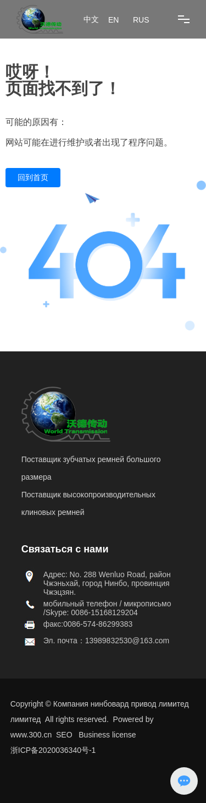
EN (113, 19)
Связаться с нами (65, 549)
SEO (64, 734)
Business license (107, 734)
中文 (91, 19)
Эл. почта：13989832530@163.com (106, 640)
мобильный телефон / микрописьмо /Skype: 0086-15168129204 (107, 608)
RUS (141, 19)
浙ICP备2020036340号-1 (53, 750)
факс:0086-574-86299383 (88, 624)
